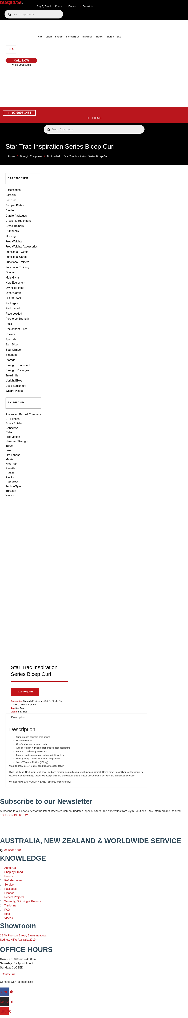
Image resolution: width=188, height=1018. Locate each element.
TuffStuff (11, 474)
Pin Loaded (53, 156)
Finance (71, 6)
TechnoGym (13, 470)
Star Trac (20, 691)
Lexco (9, 436)
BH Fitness (12, 407)
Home (39, 37)
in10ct (9, 432)
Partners (110, 37)
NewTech (11, 449)
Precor (10, 457)
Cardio (49, 37)
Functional (86, 37)
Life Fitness (13, 440)
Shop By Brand (44, 6)
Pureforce (12, 465)
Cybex (9, 419)
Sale (119, 37)
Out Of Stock (50, 684)
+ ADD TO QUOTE (25, 675)
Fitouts (58, 6)
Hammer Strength (16, 428)
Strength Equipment (30, 156)
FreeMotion (13, 424)
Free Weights (72, 37)
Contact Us (87, 6)
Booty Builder (14, 411)
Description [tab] (18, 700)
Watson (10, 478)
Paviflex (10, 461)
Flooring (98, 37)
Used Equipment (28, 687)
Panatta (10, 453)
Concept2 (12, 415)
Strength (59, 37)
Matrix (9, 445)
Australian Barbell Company (23, 403)
